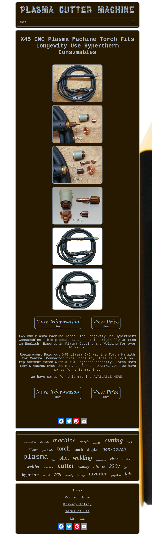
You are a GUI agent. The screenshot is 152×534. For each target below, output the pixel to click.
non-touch (114, 449)
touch (78, 449)
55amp (81, 475)
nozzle (84, 442)
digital (93, 449)
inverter (97, 473)
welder (33, 466)
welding (82, 457)
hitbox (99, 466)
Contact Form (77, 497)
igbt (129, 474)
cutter (66, 465)
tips (53, 460)
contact (127, 459)
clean (114, 459)
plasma (35, 457)
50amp (33, 450)
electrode (44, 442)
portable (47, 450)
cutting (113, 440)
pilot (64, 458)
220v (114, 466)
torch (63, 448)
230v (58, 474)
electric (49, 467)
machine (64, 440)
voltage (83, 467)
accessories (101, 460)
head (129, 442)
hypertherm (30, 475)
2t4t (126, 467)
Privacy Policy (77, 504)
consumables (29, 442)
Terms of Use (77, 511)
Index (77, 490)
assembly (97, 443)
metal (46, 475)
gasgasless (116, 475)
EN (72, 518)
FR (82, 518)
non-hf (69, 475)
